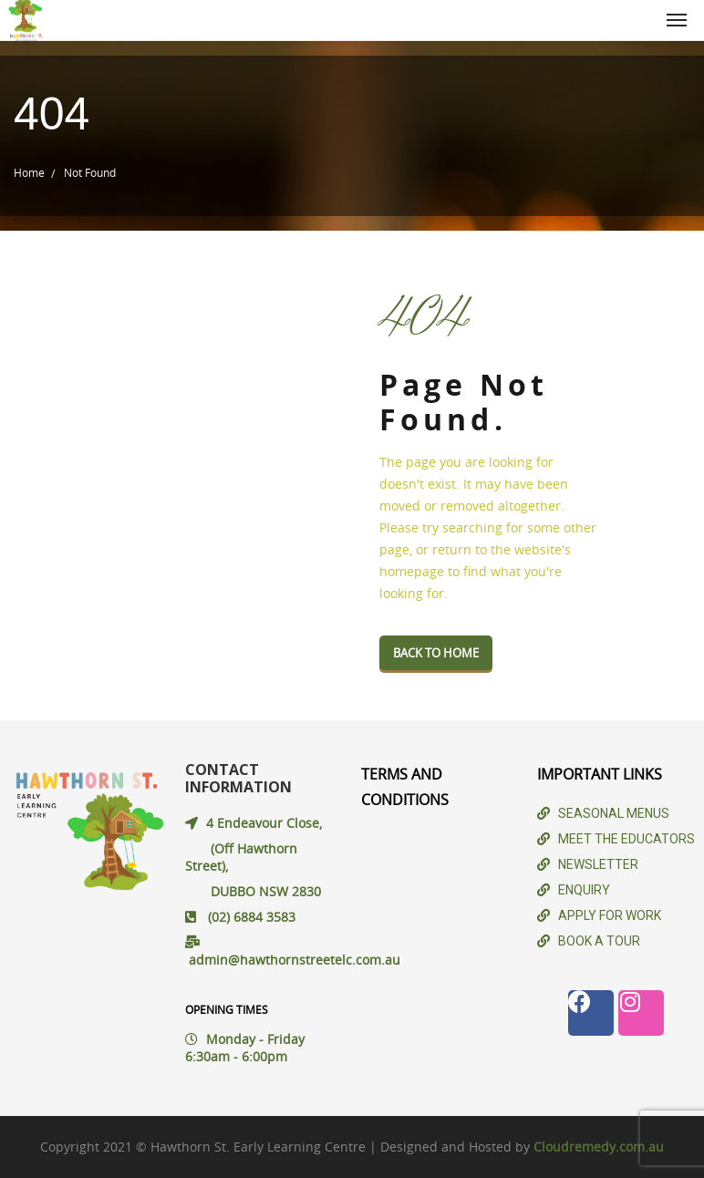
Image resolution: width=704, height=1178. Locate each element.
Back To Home (436, 653)
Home (29, 172)
